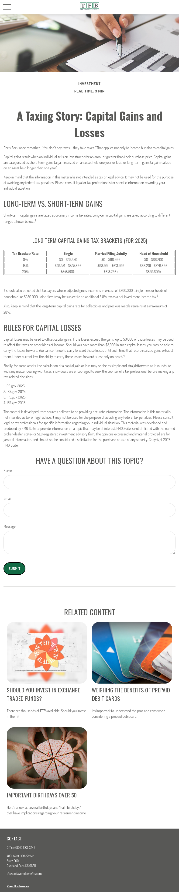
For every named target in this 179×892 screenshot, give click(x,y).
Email (7, 498)
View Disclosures (18, 886)
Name (7, 470)
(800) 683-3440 (25, 847)
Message (9, 526)
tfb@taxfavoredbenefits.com (24, 874)
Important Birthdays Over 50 (42, 795)
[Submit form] (14, 568)
